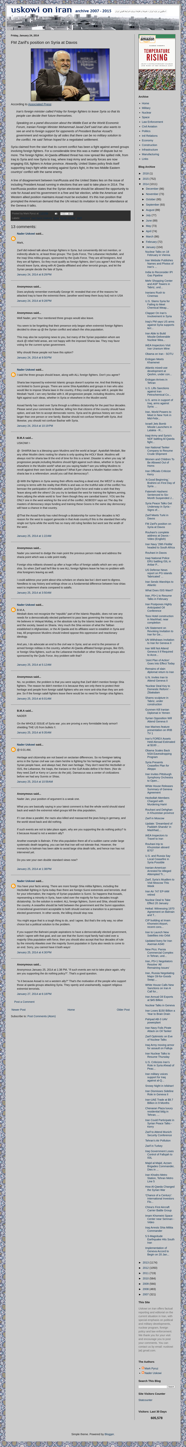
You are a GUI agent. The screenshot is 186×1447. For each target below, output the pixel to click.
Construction (149, 145)
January (151, 247)
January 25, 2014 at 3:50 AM (34, 592)
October (151, 199)
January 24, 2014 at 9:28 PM (34, 300)
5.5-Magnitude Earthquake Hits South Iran (159, 1239)
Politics (146, 131)
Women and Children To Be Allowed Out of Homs (159, 462)
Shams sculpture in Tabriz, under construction (156, 701)
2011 (146, 1273)
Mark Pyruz (151, 1368)
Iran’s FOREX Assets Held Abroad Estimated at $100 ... (160, 742)
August (150, 209)
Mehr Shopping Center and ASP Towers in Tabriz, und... (159, 284)
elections (25, 218)
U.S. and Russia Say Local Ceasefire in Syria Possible (157, 859)
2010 (146, 1278)
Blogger (109, 1434)
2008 (146, 1289)
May (149, 225)
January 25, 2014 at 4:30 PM (34, 952)
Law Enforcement (152, 121)
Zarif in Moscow (154, 818)
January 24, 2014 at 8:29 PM (34, 274)
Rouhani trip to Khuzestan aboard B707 (157, 847)
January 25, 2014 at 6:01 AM (34, 698)
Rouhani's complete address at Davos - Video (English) (157, 535)
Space (146, 117)
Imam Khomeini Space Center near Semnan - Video (159, 1219)
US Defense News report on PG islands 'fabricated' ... (158, 573)
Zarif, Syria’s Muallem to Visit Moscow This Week (159, 883)
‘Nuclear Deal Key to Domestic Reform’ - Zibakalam (157, 689)
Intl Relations (150, 135)
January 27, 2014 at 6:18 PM (34, 993)
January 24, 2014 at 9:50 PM (34, 357)
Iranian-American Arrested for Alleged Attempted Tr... (158, 871)
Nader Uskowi (26, 233)
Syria (56, 218)
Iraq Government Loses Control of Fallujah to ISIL (159, 1154)
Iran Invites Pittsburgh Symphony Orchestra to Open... (159, 777)
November (152, 194)
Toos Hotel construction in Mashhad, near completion (159, 619)
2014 (146, 184)
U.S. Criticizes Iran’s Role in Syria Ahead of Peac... (159, 1065)
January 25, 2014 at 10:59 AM (35, 781)
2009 (146, 1283)
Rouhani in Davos (156, 552)
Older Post (123, 1009)
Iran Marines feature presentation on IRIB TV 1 (158, 730)
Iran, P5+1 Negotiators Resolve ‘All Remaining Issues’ (159, 964)
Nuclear (146, 112)
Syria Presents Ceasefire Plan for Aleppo (157, 765)
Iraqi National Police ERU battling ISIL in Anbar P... (158, 561)
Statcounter (145, 1400)
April (149, 231)
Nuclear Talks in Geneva (160, 1005)
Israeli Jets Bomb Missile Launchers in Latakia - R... (158, 427)
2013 (146, 1262)
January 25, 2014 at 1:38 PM (34, 868)
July (149, 215)
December (152, 188)
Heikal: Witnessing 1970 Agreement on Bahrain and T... (159, 912)
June (149, 220)
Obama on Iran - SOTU (159, 353)
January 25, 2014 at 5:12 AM (34, 664)
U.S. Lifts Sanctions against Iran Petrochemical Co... (158, 391)
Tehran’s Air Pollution (158, 1140)
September (153, 204)
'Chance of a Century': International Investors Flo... (159, 1198)
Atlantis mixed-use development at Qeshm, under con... (158, 371)
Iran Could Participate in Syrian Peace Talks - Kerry (159, 1123)
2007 (146, 1294)
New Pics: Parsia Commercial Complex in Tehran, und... (159, 952)
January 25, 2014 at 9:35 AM (34, 732)
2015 (146, 178)
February (152, 241)
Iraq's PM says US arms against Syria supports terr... (159, 325)
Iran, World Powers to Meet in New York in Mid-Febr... (158, 415)
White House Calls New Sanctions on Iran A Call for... (159, 988)
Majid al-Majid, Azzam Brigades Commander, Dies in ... (159, 1166)
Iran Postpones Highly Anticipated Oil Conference (158, 607)
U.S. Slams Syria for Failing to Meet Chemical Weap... (157, 304)
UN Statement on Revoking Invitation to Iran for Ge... (159, 631)
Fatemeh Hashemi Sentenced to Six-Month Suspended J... (159, 495)
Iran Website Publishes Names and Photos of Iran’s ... (159, 263)
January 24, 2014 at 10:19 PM (35, 425)
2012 (146, 1267)
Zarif (79, 218)
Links (145, 158)
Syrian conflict (67, 218)
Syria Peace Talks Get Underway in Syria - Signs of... (158, 506)
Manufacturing (150, 154)
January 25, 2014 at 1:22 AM (34, 535)
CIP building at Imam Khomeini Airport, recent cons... (157, 923)
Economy (147, 140)
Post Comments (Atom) (41, 1016)
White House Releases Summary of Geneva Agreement (159, 789)
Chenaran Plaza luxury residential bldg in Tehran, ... (159, 1111)
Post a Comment (24, 1001)
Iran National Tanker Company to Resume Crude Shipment (159, 450)
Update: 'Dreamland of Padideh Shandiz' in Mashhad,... (158, 827)
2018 (146, 173)
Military (146, 107)
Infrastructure (150, 149)
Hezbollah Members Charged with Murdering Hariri (157, 801)
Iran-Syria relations (41, 218)
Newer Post (19, 1009)
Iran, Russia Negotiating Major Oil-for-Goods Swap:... (159, 976)
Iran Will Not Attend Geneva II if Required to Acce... (159, 651)
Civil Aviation (149, 126)
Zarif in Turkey (154, 1145)
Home (71, 1009)
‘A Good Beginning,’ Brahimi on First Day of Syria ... (160, 483)
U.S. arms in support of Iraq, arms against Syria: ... (159, 403)
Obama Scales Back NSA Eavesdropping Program (158, 753)
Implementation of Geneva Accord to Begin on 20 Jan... (157, 1251)
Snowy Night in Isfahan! (159, 1085)
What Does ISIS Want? (159, 590)
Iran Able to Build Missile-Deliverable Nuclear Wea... (157, 336)
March (150, 236)
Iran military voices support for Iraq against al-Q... (156, 1077)
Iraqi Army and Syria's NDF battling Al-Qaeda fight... (159, 439)
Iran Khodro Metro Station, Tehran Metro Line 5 (159, 1178)
